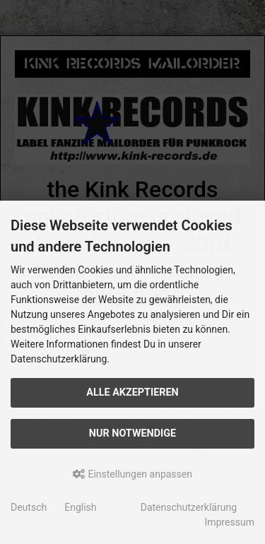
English (80, 507)
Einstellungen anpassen (132, 474)
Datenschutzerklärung (189, 507)
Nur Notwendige (132, 433)
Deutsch (29, 507)
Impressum (229, 522)
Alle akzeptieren (132, 392)
